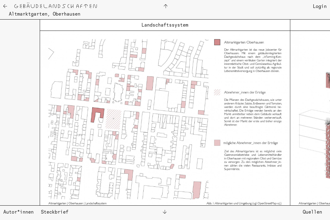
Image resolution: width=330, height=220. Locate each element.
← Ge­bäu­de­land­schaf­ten (50, 7)
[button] (25, 109)
